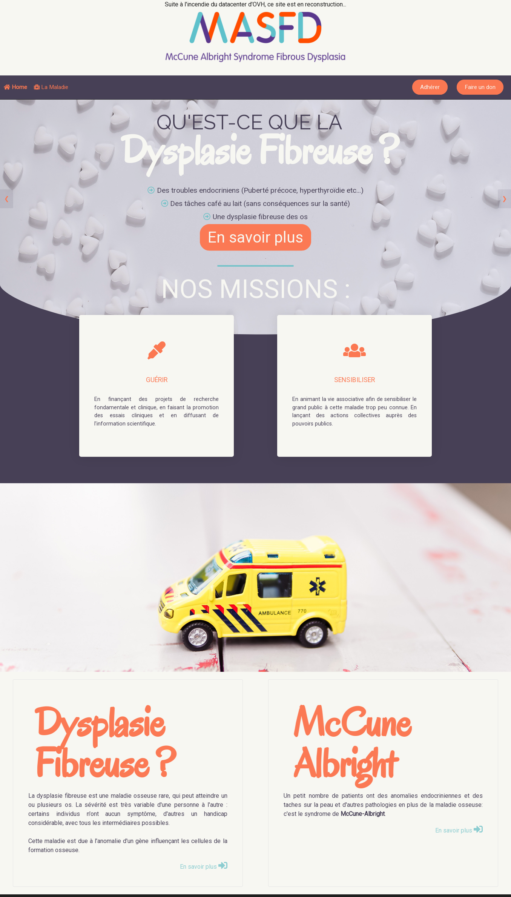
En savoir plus (255, 238)
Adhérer (430, 87)
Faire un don (480, 87)
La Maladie (51, 87)
